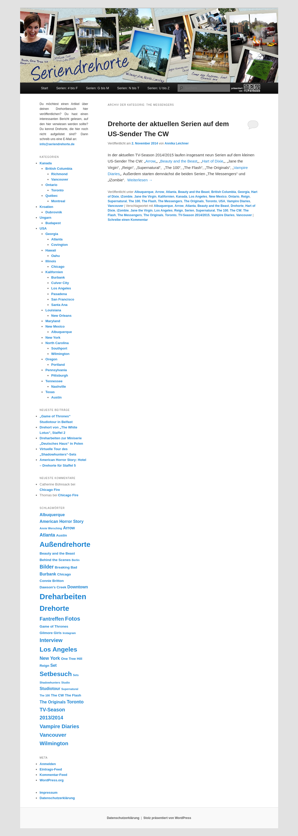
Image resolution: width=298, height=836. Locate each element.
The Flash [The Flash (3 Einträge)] (73, 695)
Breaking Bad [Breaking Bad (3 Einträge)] (66, 567)
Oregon (51, 359)
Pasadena (59, 294)
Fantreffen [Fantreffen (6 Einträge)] (52, 619)
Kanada (181, 196)
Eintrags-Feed (51, 769)
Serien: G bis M (97, 88)
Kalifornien (166, 196)
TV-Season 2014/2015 (194, 215)
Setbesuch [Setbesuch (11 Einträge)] (56, 673)
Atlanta (171, 192)
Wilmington (60, 354)
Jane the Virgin (145, 196)
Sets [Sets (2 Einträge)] (76, 675)
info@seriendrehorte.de (57, 144)
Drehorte (237, 206)
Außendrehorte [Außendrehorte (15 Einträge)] (65, 544)
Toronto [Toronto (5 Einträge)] (75, 701)
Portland (58, 365)
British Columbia (223, 192)
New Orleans (61, 316)
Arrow (151, 161)
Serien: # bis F (67, 88)
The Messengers (170, 201)
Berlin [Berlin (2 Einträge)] (75, 560)
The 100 (134, 201)
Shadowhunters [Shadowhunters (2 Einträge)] (50, 682)
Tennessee (53, 381)
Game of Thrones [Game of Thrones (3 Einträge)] (54, 626)
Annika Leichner (177, 143)
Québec (51, 196)
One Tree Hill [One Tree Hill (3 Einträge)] (71, 659)
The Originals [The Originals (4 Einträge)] (53, 702)
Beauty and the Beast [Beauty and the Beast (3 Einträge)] (57, 553)
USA (222, 201)
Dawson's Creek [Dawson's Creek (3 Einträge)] (53, 587)
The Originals (194, 201)
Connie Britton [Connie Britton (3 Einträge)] (52, 581)
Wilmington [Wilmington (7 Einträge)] (54, 743)
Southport (59, 348)
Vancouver (116, 206)
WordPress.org (52, 780)
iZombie (127, 196)
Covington (59, 245)
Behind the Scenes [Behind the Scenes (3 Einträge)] (55, 560)
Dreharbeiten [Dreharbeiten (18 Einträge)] (63, 596)
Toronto (211, 201)
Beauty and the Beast (178, 161)
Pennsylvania (56, 370)
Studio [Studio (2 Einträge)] (65, 682)
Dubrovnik (53, 212)
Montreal (58, 201)
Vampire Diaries (238, 201)
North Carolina (57, 343)
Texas (50, 392)
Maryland (52, 321)
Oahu (55, 256)
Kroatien (46, 207)
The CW (235, 210)
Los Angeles (198, 196)
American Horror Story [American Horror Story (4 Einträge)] (62, 521)
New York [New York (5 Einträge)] (50, 658)
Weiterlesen (139, 180)
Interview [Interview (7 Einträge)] (51, 640)
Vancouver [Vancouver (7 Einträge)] (53, 735)
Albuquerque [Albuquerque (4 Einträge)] (52, 515)
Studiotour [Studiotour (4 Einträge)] (50, 688)
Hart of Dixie (212, 161)
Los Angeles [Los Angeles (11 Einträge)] (58, 649)
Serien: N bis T (128, 88)
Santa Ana (59, 305)
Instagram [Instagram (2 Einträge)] (69, 633)
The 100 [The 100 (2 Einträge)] (45, 695)
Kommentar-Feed (53, 775)
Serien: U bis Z (158, 88)
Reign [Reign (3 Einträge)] (44, 666)
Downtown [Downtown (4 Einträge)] (77, 587)
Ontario (233, 196)
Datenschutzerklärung (57, 798)
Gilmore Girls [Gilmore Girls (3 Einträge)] (51, 633)
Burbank (58, 277)
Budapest (53, 223)
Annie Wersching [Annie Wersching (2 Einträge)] (51, 528)
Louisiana (53, 310)
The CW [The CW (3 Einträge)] (57, 695)
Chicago (58, 267)
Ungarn (46, 218)
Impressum (49, 792)
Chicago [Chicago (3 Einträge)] (64, 574)
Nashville (58, 386)
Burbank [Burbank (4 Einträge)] (48, 574)
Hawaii (50, 250)
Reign (245, 196)
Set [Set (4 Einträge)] (53, 665)
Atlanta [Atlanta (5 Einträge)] (47, 535)
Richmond (59, 174)
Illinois (50, 261)
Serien (189, 210)
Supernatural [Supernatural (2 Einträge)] (69, 689)
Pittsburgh (59, 375)
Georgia (243, 192)
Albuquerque (144, 192)
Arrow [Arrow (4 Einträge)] (69, 528)
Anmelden (48, 764)
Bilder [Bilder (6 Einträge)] (47, 567)
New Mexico (218, 196)
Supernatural (117, 201)
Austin (56, 397)
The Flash (149, 201)
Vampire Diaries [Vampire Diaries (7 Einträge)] (59, 726)
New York (52, 337)
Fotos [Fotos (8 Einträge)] (72, 618)
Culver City (60, 283)
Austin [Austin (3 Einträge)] (61, 535)
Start (44, 88)
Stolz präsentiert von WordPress (167, 818)
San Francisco (62, 299)
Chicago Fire (50, 490)
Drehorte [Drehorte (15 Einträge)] (54, 608)
